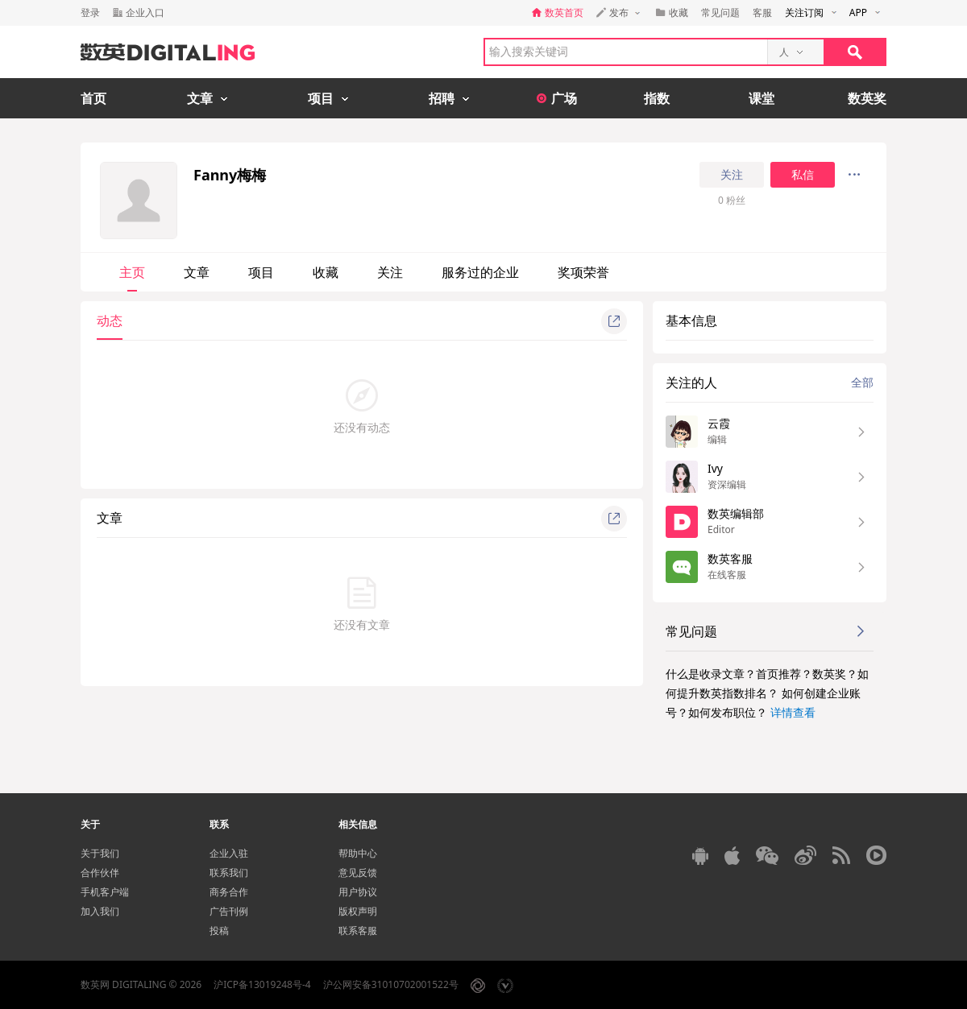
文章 (197, 272)
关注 (731, 174)
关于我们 (100, 853)
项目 (261, 272)
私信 (802, 174)
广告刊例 (229, 911)
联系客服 (357, 930)
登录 (90, 12)
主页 (132, 272)
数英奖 (867, 98)
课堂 (761, 98)
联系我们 (229, 872)
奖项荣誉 (583, 272)
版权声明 (357, 911)
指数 (657, 98)
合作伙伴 (100, 872)
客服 (762, 12)
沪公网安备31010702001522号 (391, 984)
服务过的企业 (480, 272)
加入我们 (100, 911)
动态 (109, 320)
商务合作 (229, 892)
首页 (93, 98)
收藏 (325, 272)
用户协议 (357, 892)
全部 (862, 382)
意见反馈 (357, 872)
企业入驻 (229, 853)
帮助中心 (357, 853)
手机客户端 (105, 892)
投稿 (219, 930)
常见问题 (720, 12)
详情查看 (793, 712)
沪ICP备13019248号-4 (262, 984)
